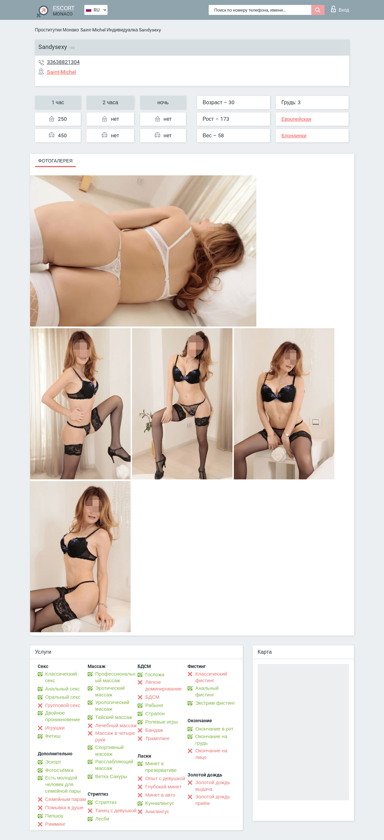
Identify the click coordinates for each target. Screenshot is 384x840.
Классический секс (61, 677)
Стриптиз (106, 802)
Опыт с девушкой (165, 778)
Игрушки (55, 728)
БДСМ (152, 697)
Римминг (55, 824)
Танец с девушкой (116, 811)
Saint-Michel (93, 29)
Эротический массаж (110, 691)
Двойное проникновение (62, 716)
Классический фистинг (211, 677)
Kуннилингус (159, 803)
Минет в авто (160, 795)
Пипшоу (54, 816)
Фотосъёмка (59, 770)
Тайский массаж (113, 717)
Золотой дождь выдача (212, 785)
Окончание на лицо (211, 754)
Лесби (102, 819)
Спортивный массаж (109, 750)
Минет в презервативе (161, 767)
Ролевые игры (161, 722)
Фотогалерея (55, 160)
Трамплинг (157, 738)
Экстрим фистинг (215, 703)
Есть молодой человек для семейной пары (63, 784)
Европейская (296, 119)
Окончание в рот (214, 729)
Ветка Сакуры (111, 776)
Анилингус (157, 812)
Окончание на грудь (211, 739)
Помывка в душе (64, 808)
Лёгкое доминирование (163, 685)
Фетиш (53, 736)
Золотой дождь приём (212, 800)
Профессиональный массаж (115, 677)
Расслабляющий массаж (114, 765)
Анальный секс (62, 689)
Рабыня (154, 705)
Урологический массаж (112, 705)
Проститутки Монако (57, 29)
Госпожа (154, 675)
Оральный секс (62, 697)
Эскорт (53, 762)
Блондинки (294, 136)
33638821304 (63, 62)
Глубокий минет (163, 787)
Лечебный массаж (116, 726)
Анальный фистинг (207, 691)
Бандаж (154, 730)
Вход (340, 9)
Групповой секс (62, 705)
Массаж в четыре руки (115, 736)
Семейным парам (65, 799)
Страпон (155, 714)
